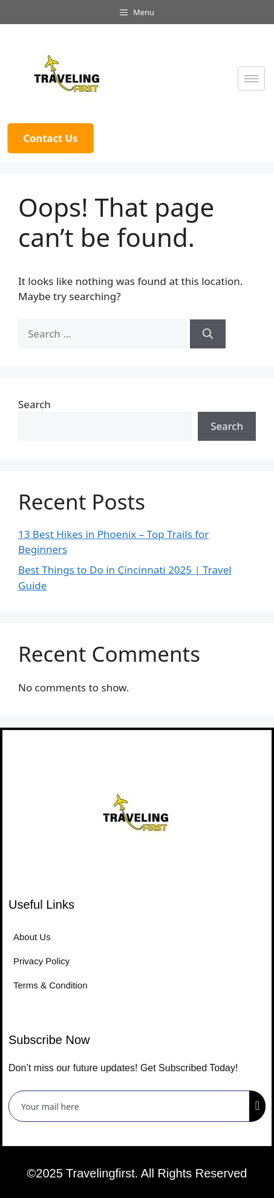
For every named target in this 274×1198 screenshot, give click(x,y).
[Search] (208, 333)
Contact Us (50, 138)
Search (34, 404)
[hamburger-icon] (251, 78)
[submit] (257, 1106)
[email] (129, 1106)
